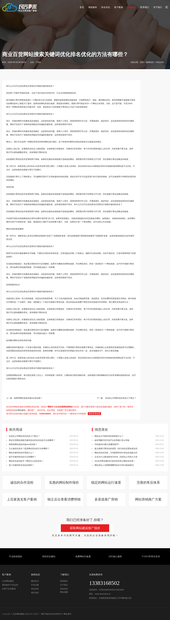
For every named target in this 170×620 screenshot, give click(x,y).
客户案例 (118, 7)
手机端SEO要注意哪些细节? (107, 444)
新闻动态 (131, 7)
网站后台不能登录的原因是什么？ (109, 436)
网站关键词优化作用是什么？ (21, 453)
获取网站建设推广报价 (85, 528)
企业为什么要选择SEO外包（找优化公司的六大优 (116, 457)
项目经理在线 (94, 414)
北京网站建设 (20, 410)
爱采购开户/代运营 (10, 585)
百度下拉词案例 (9, 589)
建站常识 (35, 581)
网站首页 (67, 614)
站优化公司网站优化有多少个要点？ (120, 398)
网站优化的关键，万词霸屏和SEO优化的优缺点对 (116, 453)
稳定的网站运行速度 (106, 482)
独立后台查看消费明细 (64, 499)
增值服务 (92, 7)
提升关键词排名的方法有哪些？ (22, 457)
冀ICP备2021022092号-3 (52, 614)
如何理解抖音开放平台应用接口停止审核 (112, 440)
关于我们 (157, 7)
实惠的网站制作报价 (64, 482)
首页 (82, 7)
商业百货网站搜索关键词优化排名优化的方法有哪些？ (32, 440)
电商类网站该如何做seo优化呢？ (28, 398)
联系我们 (144, 7)
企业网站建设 (8, 581)
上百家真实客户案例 (22, 499)
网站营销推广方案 (148, 499)
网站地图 (64, 592)
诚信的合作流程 (21, 482)
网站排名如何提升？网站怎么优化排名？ (26, 461)
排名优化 (105, 7)
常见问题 (35, 585)
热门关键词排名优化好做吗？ (21, 465)
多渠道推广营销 (106, 499)
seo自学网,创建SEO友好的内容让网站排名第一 (115, 461)
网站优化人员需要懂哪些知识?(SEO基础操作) (114, 465)
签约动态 (35, 593)
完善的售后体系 (148, 482)
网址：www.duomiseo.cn (100, 594)
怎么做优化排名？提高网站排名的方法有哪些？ (29, 448)
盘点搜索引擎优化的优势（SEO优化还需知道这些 (116, 448)
